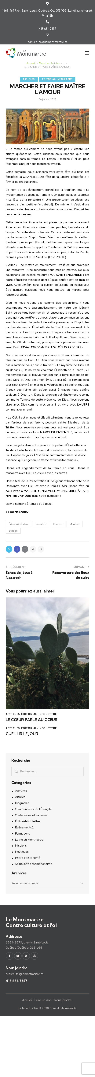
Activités (21, 791)
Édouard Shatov (18, 524)
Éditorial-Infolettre (57, 79)
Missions (21, 846)
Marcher (74, 524)
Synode (13, 530)
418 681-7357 (47, 29)
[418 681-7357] (47, 21)
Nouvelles (22, 852)
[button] (87, 53)
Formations (22, 833)
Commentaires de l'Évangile (33, 809)
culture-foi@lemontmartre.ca (47, 42)
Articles (29, 79)
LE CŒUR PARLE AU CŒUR (31, 719)
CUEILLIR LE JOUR (22, 734)
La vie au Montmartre (29, 840)
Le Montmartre (28, 1008)
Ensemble (40, 524)
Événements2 (24, 827)
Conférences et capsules (31, 815)
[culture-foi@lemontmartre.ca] (47, 35)
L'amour (57, 524)
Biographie (22, 803)
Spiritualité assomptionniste (33, 864)
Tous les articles (49, 63)
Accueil (31, 63)
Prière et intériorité (27, 858)
